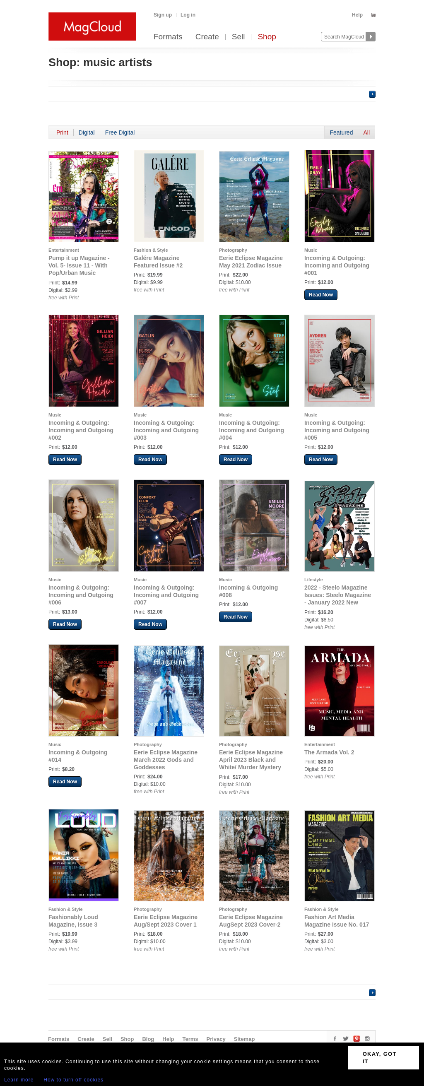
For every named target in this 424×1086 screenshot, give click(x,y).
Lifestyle (313, 579)
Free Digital (120, 132)
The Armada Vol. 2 (329, 752)
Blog (148, 1039)
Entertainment (63, 250)
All (366, 132)
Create (207, 37)
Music (310, 250)
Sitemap (244, 1039)
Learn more (19, 1080)
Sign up (163, 15)
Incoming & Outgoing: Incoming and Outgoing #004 (251, 430)
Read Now (321, 295)
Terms (190, 1039)
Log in (188, 15)
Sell (238, 37)
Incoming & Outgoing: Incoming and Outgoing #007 (166, 595)
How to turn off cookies (73, 1080)
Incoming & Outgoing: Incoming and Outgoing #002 (80, 430)
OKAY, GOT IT (380, 1057)
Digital (87, 132)
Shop (267, 37)
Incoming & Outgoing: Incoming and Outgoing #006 (80, 595)
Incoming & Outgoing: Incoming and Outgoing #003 (166, 430)
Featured (341, 132)
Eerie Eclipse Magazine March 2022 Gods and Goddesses (166, 760)
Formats (168, 37)
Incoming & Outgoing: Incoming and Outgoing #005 (336, 430)
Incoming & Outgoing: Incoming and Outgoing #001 (336, 265)
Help (357, 15)
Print (62, 132)
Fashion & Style (151, 250)
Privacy (216, 1039)
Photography (233, 250)
